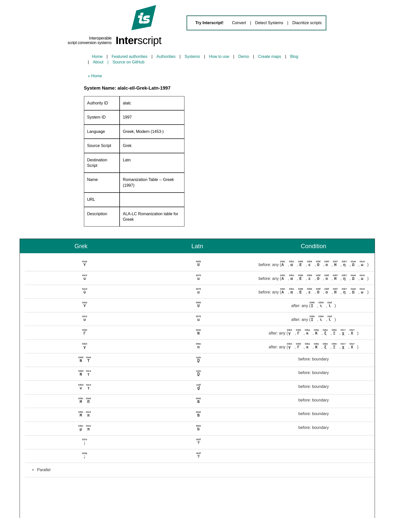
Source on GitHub (128, 62)
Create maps (269, 56)
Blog (294, 56)
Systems (192, 56)
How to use (219, 56)
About (98, 62)
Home (97, 56)
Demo (243, 56)
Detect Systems (269, 23)
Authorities (166, 56)
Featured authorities (129, 56)
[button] (199, 264)
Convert (239, 23)
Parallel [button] (39, 466)
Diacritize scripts (307, 23)
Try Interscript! (209, 23)
